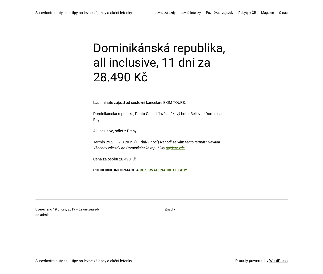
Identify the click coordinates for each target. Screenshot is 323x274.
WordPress (278, 260)
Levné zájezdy (89, 209)
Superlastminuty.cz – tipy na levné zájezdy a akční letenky (84, 13)
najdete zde (175, 148)
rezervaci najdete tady (163, 170)
